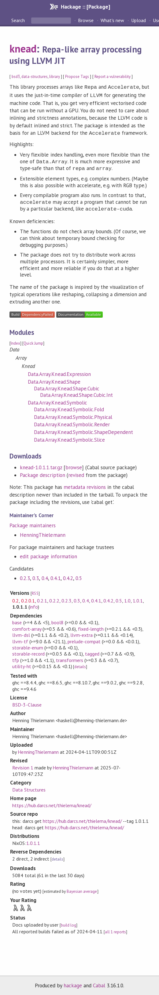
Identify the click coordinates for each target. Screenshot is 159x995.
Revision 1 (22, 766)
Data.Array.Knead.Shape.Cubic (66, 386)
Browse (86, 20)
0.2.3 (25, 576)
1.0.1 (138, 599)
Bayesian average (82, 889)
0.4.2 (68, 576)
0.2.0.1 (28, 599)
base (17, 621)
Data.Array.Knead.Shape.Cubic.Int (76, 393)
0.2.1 (42, 599)
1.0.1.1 (33, 841)
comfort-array (26, 627)
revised (76, 473)
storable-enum (27, 646)
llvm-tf (20, 640)
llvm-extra (81, 633)
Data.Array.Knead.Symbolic (57, 400)
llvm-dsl (21, 633)
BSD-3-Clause (26, 703)
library (54, 76)
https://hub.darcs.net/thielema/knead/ (51, 803)
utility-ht (21, 664)
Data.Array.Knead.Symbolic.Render (72, 422)
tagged (92, 652)
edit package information (48, 554)
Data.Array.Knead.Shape (54, 380)
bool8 (57, 621)
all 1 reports (115, 930)
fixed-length (91, 627)
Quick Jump (33, 341)
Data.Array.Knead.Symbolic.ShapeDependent (83, 430)
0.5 (79, 576)
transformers (69, 658)
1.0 (127, 599)
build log (68, 923)
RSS (35, 591)
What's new (112, 20)
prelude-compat (84, 640)
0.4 (45, 576)
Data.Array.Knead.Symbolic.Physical (73, 415)
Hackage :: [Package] (85, 6)
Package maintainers (32, 523)
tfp (15, 658)
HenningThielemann (42, 533)
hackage (73, 983)
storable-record (28, 652)
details (80, 665)
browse (73, 465)
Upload (138, 20)
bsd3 (16, 76)
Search (18, 20)
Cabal (99, 983)
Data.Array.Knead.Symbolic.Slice (69, 438)
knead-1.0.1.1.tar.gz (41, 465)
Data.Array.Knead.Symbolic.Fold (69, 407)
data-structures (34, 76)
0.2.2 (54, 599)
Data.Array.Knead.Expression (59, 372)
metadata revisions (85, 485)
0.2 (15, 599)
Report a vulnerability (112, 76)
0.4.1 (55, 576)
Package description (42, 473)
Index (15, 341)
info (34, 605)
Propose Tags (77, 76)
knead (22, 48)
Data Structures (28, 788)
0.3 (35, 576)
